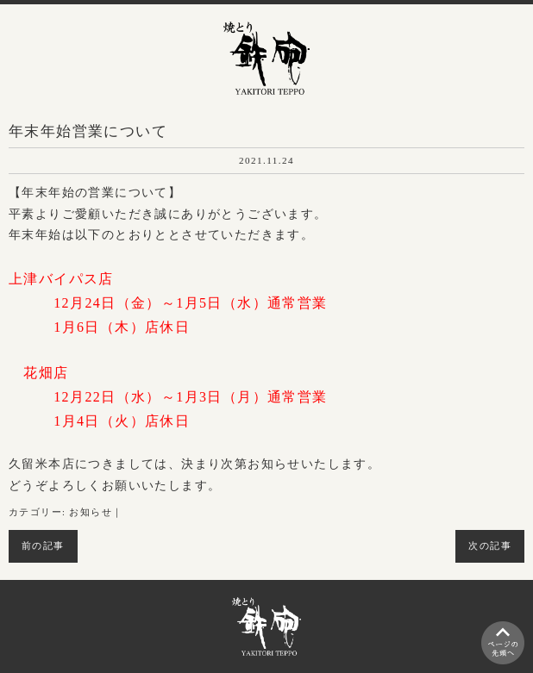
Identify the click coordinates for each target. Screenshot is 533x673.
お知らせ (90, 512)
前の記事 (43, 546)
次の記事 (489, 546)
